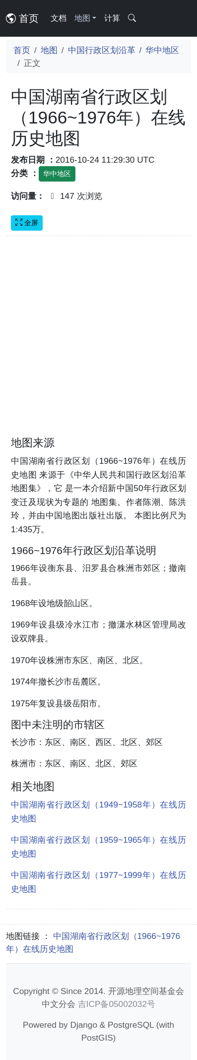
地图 (49, 50)
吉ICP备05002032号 (116, 1004)
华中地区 (162, 50)
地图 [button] (82, 18)
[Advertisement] (93, 342)
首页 (22, 18)
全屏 (26, 223)
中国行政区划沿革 (101, 50)
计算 (112, 18)
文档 (58, 18)
